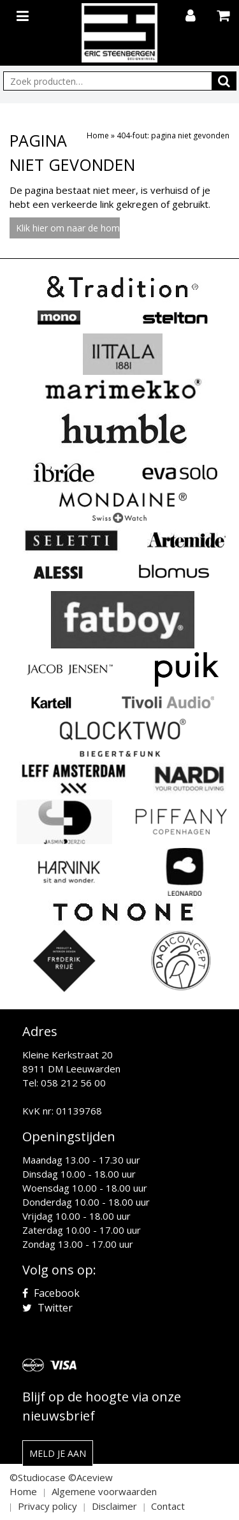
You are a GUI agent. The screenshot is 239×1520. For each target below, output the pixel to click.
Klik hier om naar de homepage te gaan (68, 228)
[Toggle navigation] (24, 13)
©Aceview (90, 1477)
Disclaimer (114, 1506)
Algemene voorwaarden (104, 1491)
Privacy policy (47, 1506)
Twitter (47, 1308)
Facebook (51, 1293)
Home (98, 135)
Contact (168, 1506)
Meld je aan (57, 1453)
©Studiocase (38, 1477)
